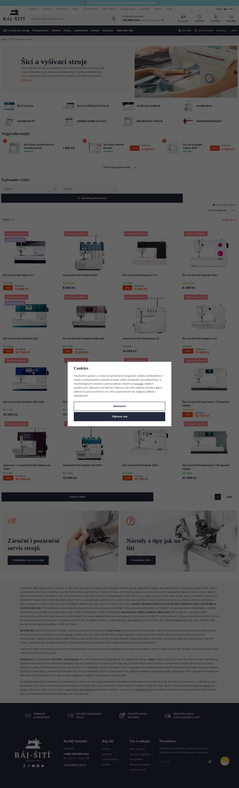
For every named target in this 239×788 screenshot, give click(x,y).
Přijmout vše (119, 416)
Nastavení (119, 406)
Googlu (139, 384)
